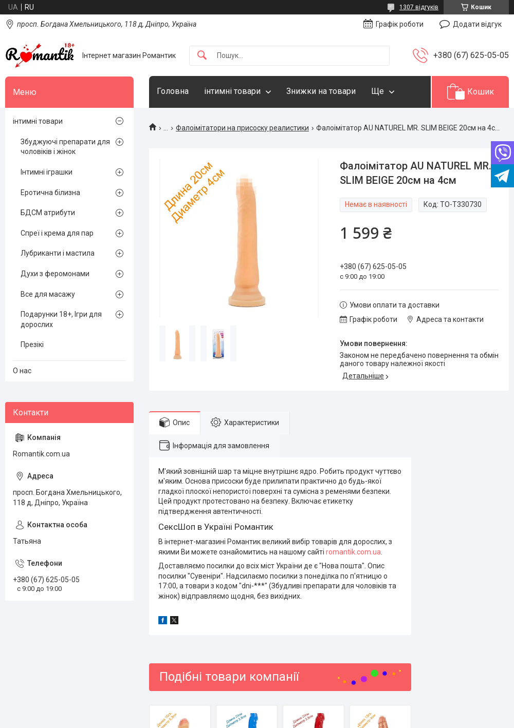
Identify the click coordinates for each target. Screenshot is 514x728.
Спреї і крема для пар (57, 233)
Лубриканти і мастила (58, 253)
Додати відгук (477, 24)
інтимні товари (232, 91)
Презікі (32, 344)
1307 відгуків (418, 7)
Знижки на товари (321, 91)
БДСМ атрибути (48, 212)
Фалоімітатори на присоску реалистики (242, 128)
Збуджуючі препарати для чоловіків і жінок (65, 147)
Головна (173, 91)
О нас (22, 371)
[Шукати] (202, 56)
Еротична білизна (50, 192)
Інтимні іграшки (46, 172)
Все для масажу (48, 294)
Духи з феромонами (55, 274)
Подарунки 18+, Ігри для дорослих (61, 319)
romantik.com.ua (353, 552)
